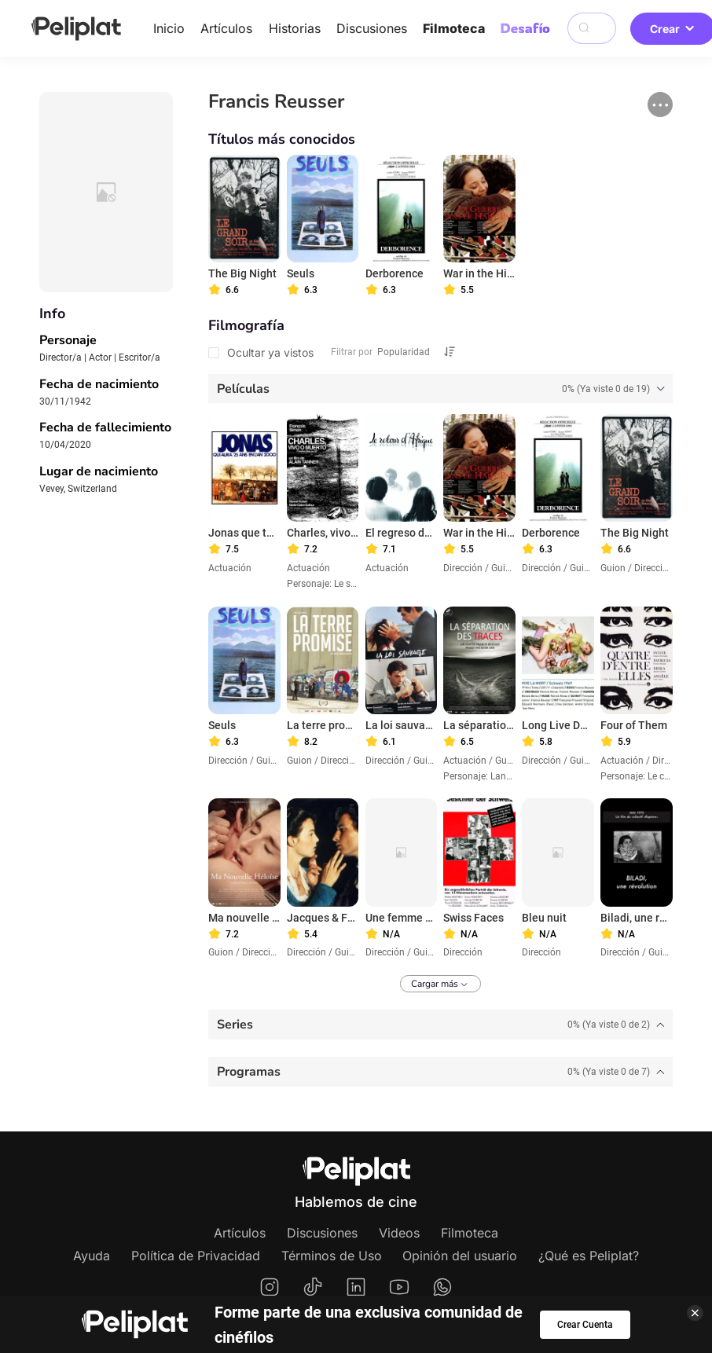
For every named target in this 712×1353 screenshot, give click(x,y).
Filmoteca (454, 28)
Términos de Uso (331, 1255)
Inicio (169, 28)
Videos (399, 1232)
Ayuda (91, 1255)
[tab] (440, 389)
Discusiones (371, 28)
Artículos (226, 28)
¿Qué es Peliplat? (588, 1255)
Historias (295, 28)
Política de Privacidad (195, 1255)
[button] (660, 104)
